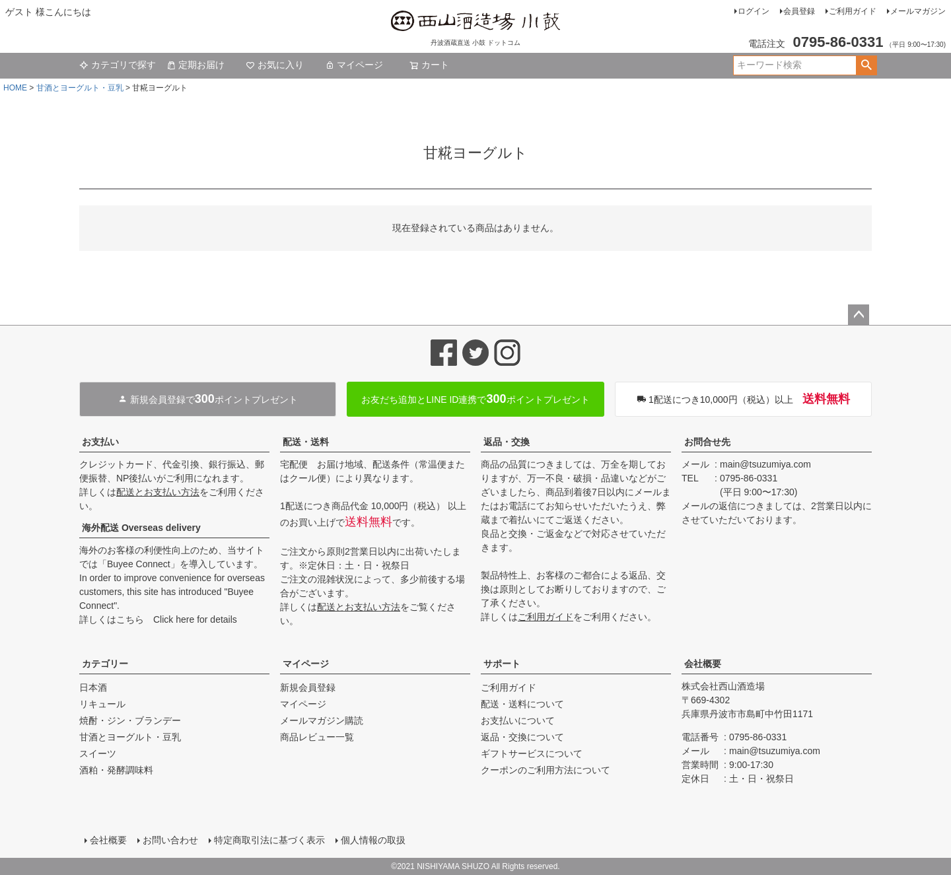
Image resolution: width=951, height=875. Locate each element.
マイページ (354, 64)
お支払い (100, 442)
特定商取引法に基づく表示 (269, 840)
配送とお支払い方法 (157, 492)
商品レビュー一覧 (317, 737)
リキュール (102, 704)
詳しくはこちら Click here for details (158, 619)
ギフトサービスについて (531, 753)
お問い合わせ (170, 840)
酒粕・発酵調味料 (116, 770)
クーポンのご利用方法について (545, 770)
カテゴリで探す (117, 64)
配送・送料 (306, 442)
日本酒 (93, 687)
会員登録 (799, 11)
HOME (15, 87)
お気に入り (275, 64)
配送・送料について (522, 704)
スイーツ (97, 753)
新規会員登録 (307, 687)
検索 (866, 65)
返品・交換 (506, 442)
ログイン (753, 11)
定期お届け (195, 64)
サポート (501, 663)
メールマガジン (918, 11)
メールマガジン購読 (321, 720)
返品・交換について (522, 737)
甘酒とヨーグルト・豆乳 (79, 87)
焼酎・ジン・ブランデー (130, 720)
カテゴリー (105, 663)
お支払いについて (518, 720)
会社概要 (702, 663)
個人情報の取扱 (373, 840)
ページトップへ (858, 315)
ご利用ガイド (852, 11)
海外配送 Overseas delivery (141, 527)
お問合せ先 (707, 442)
